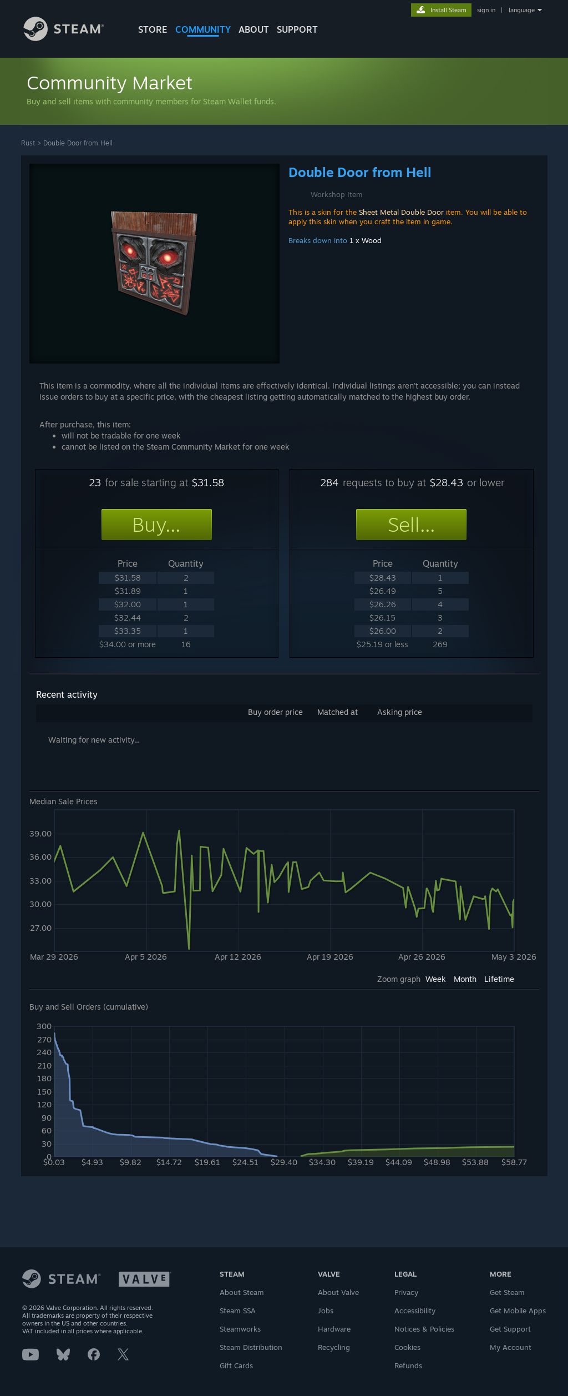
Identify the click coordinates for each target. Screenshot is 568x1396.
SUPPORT (297, 29)
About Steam (242, 1292)
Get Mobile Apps (518, 1310)
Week (435, 979)
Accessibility (414, 1310)
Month (465, 979)
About (254, 29)
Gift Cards (236, 1365)
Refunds (408, 1365)
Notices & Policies (424, 1328)
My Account (510, 1347)
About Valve (338, 1292)
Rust (28, 143)
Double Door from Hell (78, 143)
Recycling (334, 1347)
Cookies (407, 1347)
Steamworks (240, 1328)
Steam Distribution (251, 1347)
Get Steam (507, 1292)
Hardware (334, 1328)
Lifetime (499, 979)
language (522, 10)
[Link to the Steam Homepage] (72, 38)
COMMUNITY (203, 29)
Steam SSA (238, 1310)
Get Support (510, 1328)
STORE (153, 29)
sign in (486, 10)
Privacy (406, 1292)
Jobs (325, 1310)
